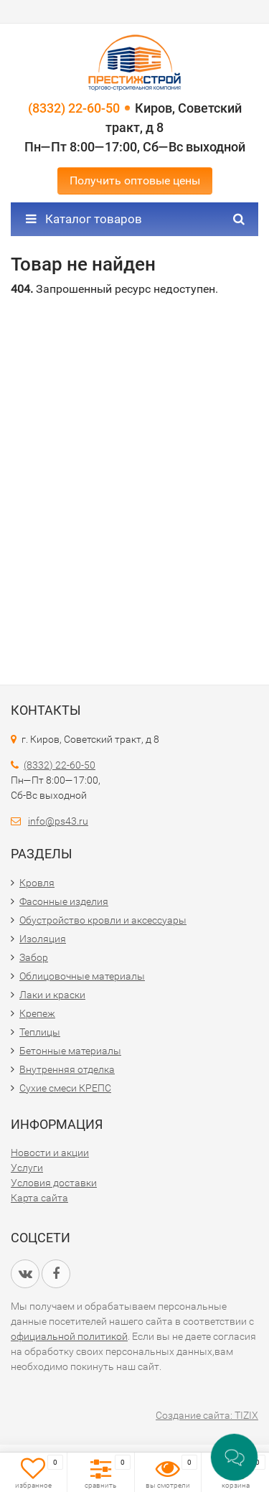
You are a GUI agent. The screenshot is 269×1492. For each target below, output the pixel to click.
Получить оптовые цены (135, 180)
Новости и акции (50, 1152)
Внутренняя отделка (67, 1069)
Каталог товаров (84, 219)
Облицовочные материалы (82, 976)
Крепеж (37, 1013)
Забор (33, 957)
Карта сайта (39, 1198)
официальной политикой (69, 1336)
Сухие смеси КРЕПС (65, 1088)
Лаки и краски (52, 994)
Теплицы (39, 1032)
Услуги (27, 1167)
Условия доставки (54, 1182)
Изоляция (42, 938)
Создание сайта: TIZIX (207, 1415)
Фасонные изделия (63, 901)
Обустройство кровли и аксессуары (103, 920)
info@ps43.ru (58, 821)
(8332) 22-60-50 (74, 108)
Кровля (37, 882)
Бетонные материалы (70, 1050)
